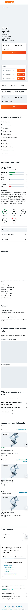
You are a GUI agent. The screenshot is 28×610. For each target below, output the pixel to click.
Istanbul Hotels (17, 609)
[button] (2, 2)
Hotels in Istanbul (8, 571)
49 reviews (11, 40)
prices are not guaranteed (7, 589)
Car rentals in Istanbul (9, 567)
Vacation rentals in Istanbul (10, 574)
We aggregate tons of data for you (14, 596)
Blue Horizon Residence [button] (7, 480)
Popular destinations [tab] (20, 556)
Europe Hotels (19, 606)
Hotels (13, 606)
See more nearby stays (21, 429)
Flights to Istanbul (8, 565)
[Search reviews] (15, 230)
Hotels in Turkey (7, 607)
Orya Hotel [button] (4, 449)
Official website (6, 38)
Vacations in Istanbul (8, 569)
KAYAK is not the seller (14, 593)
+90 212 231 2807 (6, 36)
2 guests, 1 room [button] (7, 49)
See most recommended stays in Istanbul (21, 491)
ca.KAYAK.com (7, 606)
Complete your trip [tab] (8, 556)
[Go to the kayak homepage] (9, 2)
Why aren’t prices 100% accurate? (14, 599)
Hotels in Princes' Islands (7, 609)
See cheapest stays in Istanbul (22, 460)
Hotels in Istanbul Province (17, 607)
